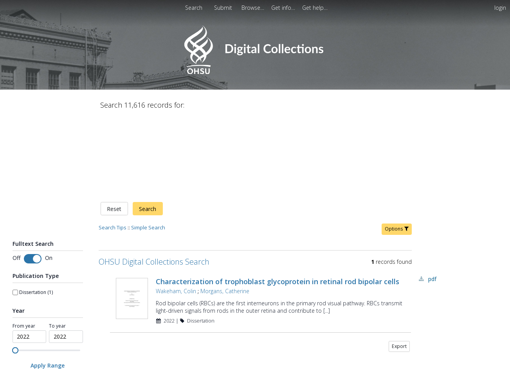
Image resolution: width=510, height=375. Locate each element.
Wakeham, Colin (176, 209)
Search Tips (112, 145)
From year (24, 244)
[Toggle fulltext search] (32, 177)
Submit (224, 7)
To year (57, 244)
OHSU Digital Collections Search (154, 179)
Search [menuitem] (193, 7)
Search (147, 126)
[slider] (15, 268)
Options (397, 146)
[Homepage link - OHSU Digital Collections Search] (255, 72)
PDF (432, 196)
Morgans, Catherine (224, 209)
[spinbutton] (30, 254)
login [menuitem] (500, 7)
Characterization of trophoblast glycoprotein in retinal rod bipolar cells (277, 199)
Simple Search (148, 145)
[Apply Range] (48, 283)
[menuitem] (254, 7)
